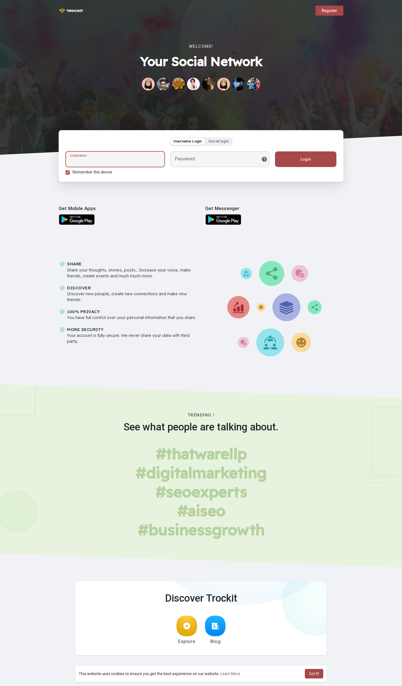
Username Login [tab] (187, 141)
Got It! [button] (314, 673)
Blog (215, 630)
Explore (186, 630)
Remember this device (92, 172)
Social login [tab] (219, 141)
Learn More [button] (230, 673)
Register (329, 10)
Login (306, 159)
